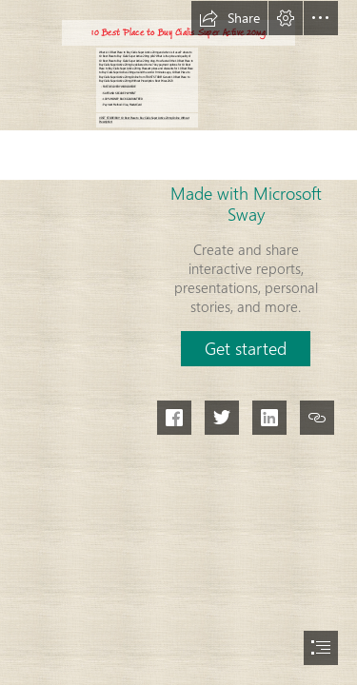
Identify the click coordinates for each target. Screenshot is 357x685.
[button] (229, 18)
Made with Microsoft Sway (246, 203)
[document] (178, 342)
